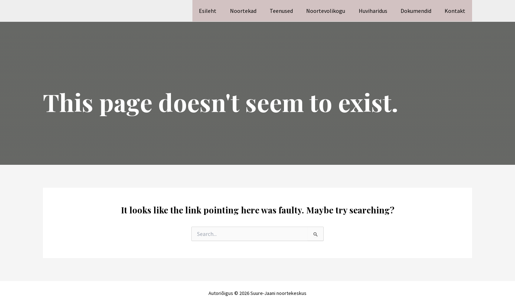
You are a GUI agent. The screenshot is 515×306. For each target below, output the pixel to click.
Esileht (220, 10)
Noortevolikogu (332, 10)
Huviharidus (377, 10)
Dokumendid (418, 10)
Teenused (289, 10)
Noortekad (253, 10)
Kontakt (456, 10)
